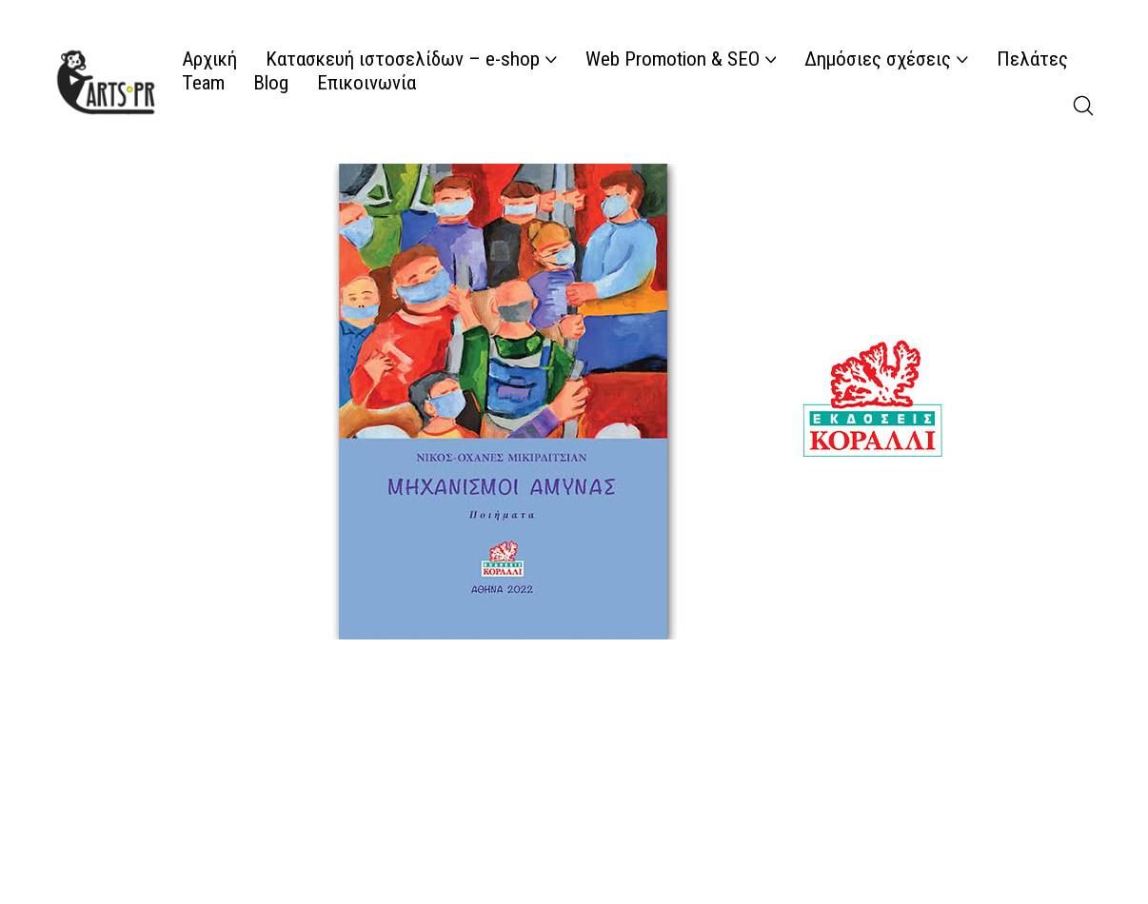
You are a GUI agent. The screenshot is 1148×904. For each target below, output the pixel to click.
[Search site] (1083, 105)
